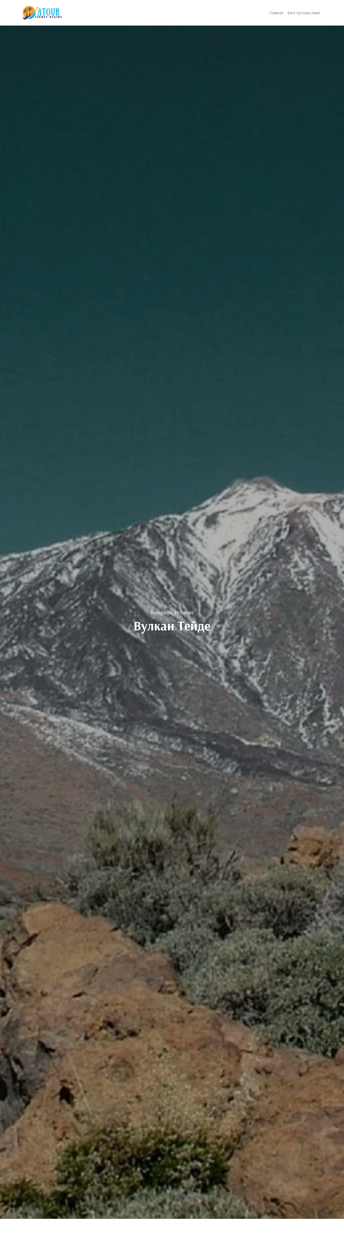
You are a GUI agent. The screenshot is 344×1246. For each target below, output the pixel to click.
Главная (276, 12)
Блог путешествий (304, 12)
